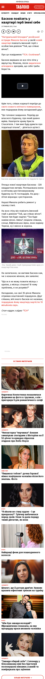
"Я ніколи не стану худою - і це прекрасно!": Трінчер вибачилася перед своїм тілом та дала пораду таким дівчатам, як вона (20, 515)
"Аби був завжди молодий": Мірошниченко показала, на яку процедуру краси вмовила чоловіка (21, 626)
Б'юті (29, 13)
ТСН (25, 310)
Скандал (14, 13)
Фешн (22, 13)
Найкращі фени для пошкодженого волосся (20, 554)
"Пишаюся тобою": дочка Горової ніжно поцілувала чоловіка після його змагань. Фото (22, 476)
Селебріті (5, 13)
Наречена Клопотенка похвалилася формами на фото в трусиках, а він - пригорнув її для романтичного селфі (22, 397)
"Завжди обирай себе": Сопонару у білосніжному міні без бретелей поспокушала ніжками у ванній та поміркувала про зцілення (20, 665)
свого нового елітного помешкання (20, 106)
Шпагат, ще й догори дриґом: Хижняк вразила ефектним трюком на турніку (22, 589)
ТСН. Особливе (31, 54)
